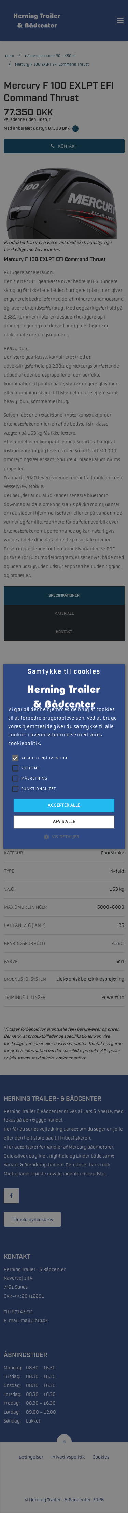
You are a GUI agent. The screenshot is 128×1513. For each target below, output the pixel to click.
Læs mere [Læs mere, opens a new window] (51, 743)
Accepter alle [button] (64, 805)
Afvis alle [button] (64, 822)
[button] (64, 837)
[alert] (64, 756)
